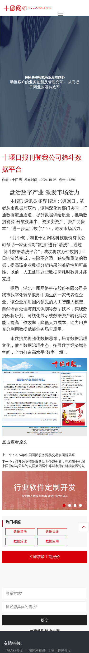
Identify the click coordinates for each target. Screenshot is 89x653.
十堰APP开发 (13, 650)
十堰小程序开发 (59, 650)
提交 (44, 620)
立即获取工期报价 (44, 557)
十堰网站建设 (35, 650)
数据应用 (52, 541)
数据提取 (52, 531)
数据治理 (20, 541)
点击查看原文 (15, 442)
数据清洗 (20, 531)
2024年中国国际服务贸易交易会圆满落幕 (45, 455)
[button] (64, 505)
